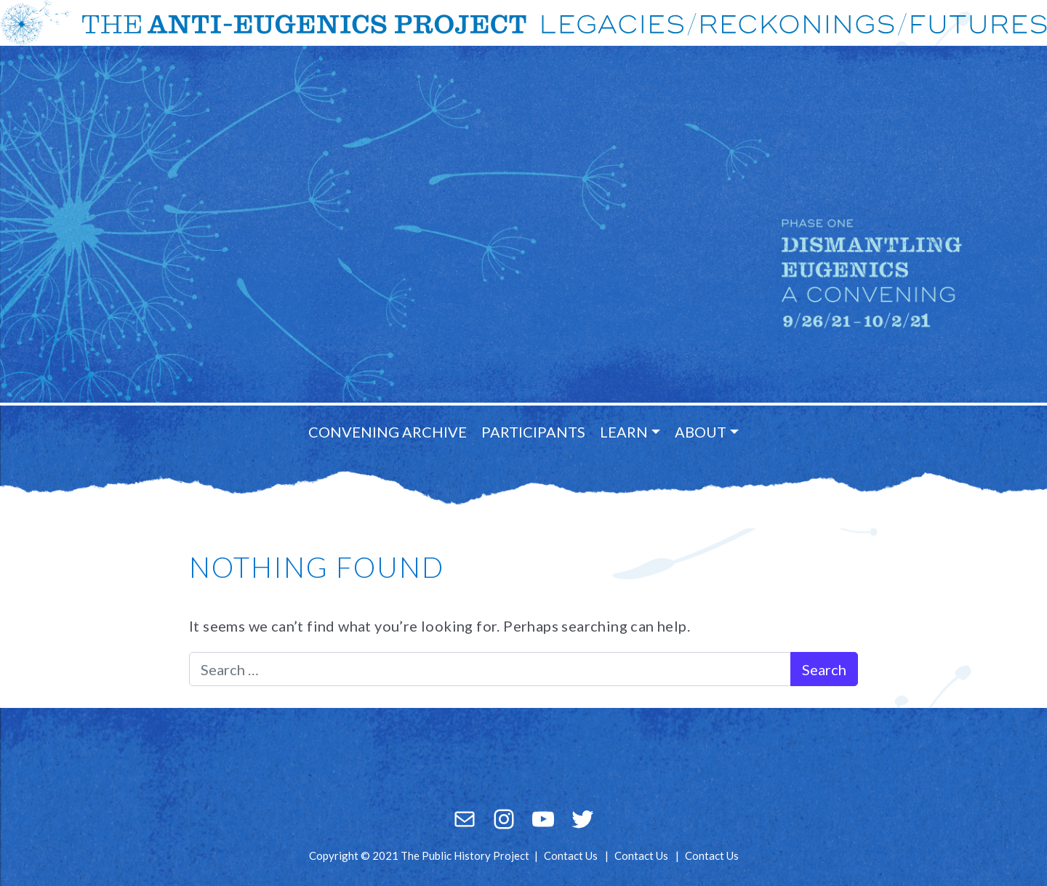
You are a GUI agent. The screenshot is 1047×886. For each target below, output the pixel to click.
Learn (624, 431)
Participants (533, 431)
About (700, 431)
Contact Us (571, 855)
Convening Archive (387, 431)
